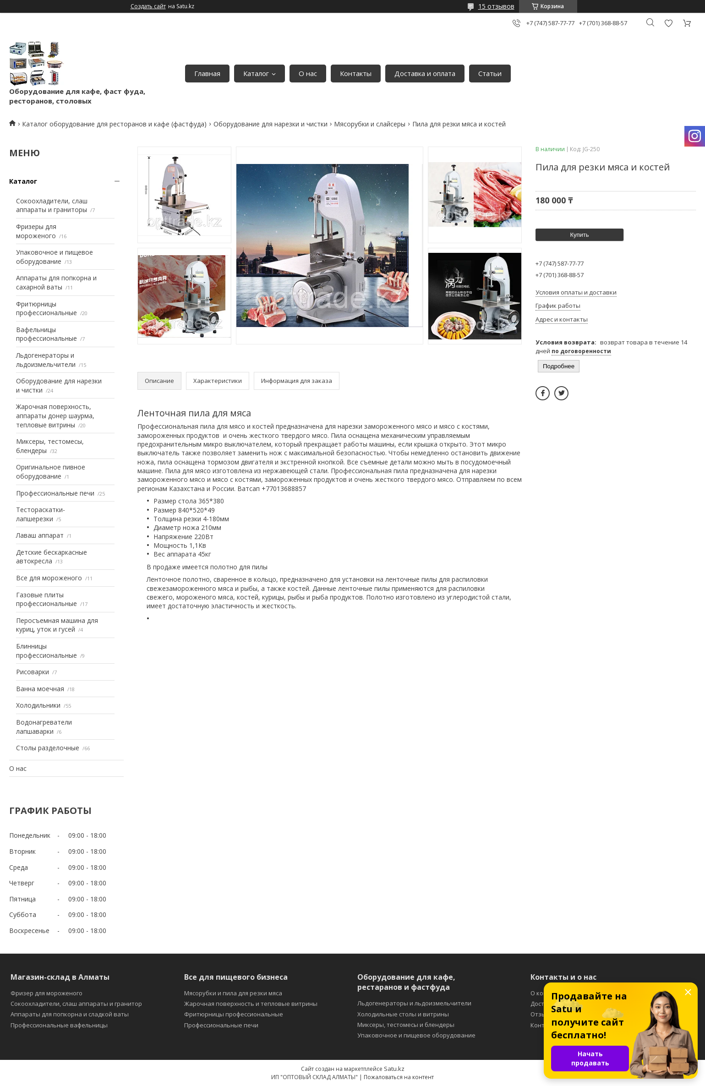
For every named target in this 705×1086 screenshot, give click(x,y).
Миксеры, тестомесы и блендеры (405, 1025)
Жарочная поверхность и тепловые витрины (250, 1003)
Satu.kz (394, 1068)
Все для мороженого (49, 577)
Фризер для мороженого (46, 993)
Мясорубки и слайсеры (369, 124)
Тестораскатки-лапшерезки (40, 514)
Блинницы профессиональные (46, 651)
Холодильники (38, 705)
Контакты (356, 73)
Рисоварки (32, 671)
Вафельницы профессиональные (46, 334)
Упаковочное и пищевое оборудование (54, 257)
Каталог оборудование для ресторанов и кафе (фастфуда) (114, 124)
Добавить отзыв (668, 23)
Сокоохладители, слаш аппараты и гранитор (76, 1003)
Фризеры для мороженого (36, 231)
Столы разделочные (47, 747)
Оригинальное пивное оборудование (50, 471)
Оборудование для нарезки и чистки (270, 124)
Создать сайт (148, 6)
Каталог (256, 73)
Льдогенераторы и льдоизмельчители (46, 360)
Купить (579, 234)
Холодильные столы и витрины (403, 1014)
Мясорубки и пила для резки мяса (233, 993)
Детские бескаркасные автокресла (51, 557)
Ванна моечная (40, 688)
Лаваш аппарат (40, 535)
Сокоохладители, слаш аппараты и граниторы (51, 205)
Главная (207, 73)
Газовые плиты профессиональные (46, 599)
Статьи (490, 73)
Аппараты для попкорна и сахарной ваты (56, 282)
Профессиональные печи (55, 493)
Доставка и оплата (424, 73)
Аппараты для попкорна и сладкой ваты (70, 1014)
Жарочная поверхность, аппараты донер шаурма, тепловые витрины (55, 415)
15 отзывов (496, 6)
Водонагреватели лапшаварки (44, 727)
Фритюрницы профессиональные (46, 308)
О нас (308, 73)
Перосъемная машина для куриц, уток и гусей (57, 625)
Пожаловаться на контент (399, 1077)
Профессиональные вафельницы (59, 1025)
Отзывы (542, 1014)
